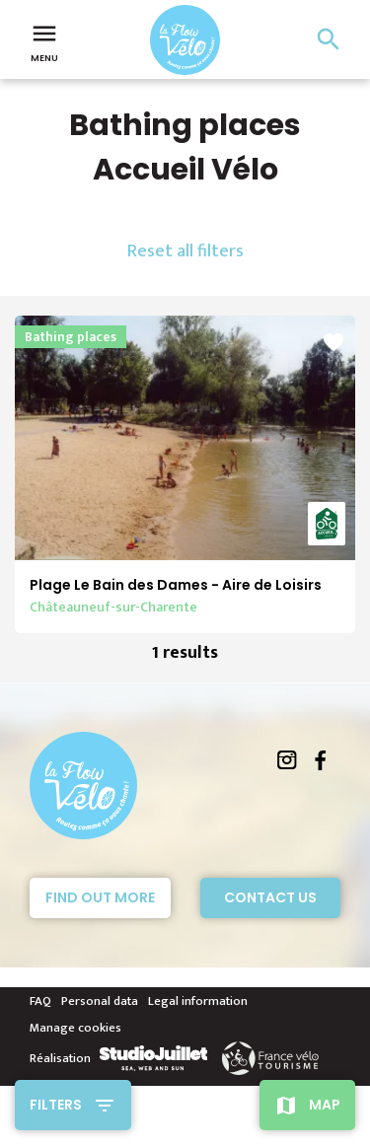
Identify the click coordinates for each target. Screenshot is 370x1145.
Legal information (198, 1001)
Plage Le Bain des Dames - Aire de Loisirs (176, 585)
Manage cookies (75, 1027)
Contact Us (270, 897)
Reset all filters (185, 251)
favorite (333, 342)
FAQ (40, 1001)
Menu (44, 41)
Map (324, 1104)
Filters (56, 1104)
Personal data (99, 1001)
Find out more (100, 897)
